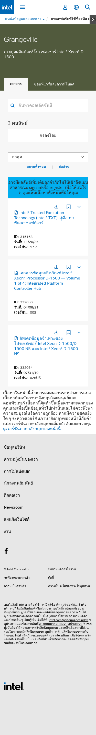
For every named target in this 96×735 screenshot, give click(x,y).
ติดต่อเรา (12, 495)
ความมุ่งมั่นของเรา (21, 459)
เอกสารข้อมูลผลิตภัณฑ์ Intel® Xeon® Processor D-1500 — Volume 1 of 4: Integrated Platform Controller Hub (47, 280)
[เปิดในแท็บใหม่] (56, 206)
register (57, 187)
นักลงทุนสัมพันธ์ (18, 483)
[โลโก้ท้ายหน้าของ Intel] (14, 686)
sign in (35, 187)
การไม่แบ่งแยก (17, 471)
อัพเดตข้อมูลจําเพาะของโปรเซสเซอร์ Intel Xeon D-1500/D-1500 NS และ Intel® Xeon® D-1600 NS (46, 346)
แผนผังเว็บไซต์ (16, 519)
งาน (7, 531)
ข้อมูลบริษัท (14, 447)
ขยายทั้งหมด (36, 167)
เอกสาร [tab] (16, 84)
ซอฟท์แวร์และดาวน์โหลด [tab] (54, 84)
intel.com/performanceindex (68, 620)
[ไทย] (76, 7)
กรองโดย (48, 135)
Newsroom (14, 507)
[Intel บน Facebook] (6, 552)
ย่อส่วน (64, 167)
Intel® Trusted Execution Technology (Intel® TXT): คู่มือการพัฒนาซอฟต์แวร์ (44, 218)
